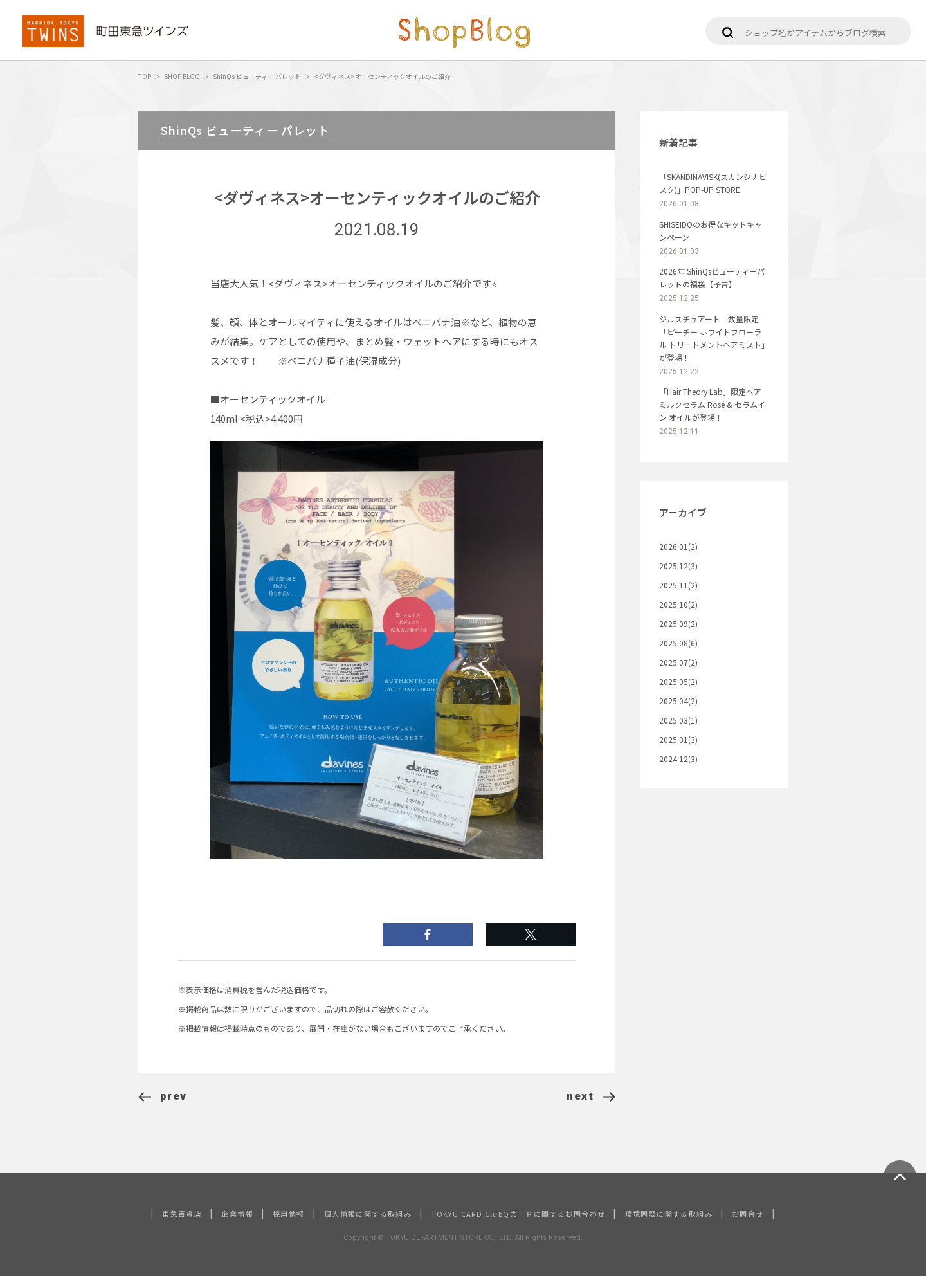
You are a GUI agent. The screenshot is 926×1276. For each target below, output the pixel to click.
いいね (428, 934)
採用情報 (289, 1213)
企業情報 (237, 1213)
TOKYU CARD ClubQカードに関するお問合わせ (518, 1213)
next (591, 1095)
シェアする (531, 934)
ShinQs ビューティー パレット (257, 76)
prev (162, 1095)
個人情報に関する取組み (368, 1213)
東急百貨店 (182, 1213)
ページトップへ (900, 1176)
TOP (144, 76)
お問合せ (748, 1213)
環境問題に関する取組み (669, 1213)
